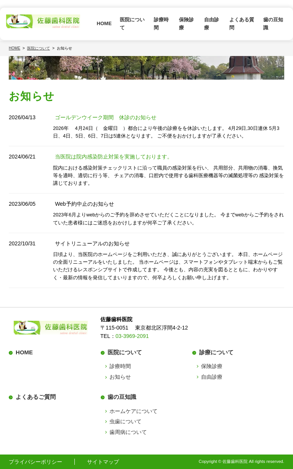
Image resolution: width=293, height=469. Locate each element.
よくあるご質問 (36, 397)
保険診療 (186, 23)
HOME (104, 23)
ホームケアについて (133, 411)
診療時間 (161, 23)
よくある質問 (241, 23)
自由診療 (211, 23)
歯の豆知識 (273, 23)
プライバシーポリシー (35, 462)
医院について (132, 23)
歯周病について (128, 432)
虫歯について (125, 421)
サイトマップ (103, 462)
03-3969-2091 (132, 336)
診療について (216, 352)
